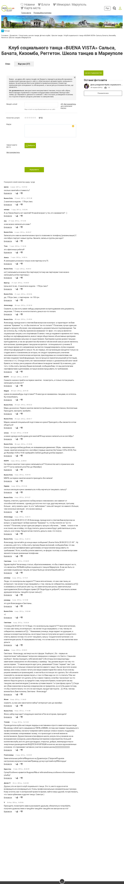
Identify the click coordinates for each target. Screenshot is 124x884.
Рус (107, 8)
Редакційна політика (42, 13)
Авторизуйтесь (70, 104)
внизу (27, 182)
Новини (29, 4)
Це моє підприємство (93, 73)
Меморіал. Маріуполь (71, 4)
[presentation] (44, 161)
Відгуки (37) (24, 63)
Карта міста (32, 8)
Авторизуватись (13, 152)
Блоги (46, 4)
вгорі (33, 182)
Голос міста (26, 13)
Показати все (103, 93)
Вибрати (30, 145)
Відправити (34, 169)
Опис (7, 63)
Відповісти (8, 193)
